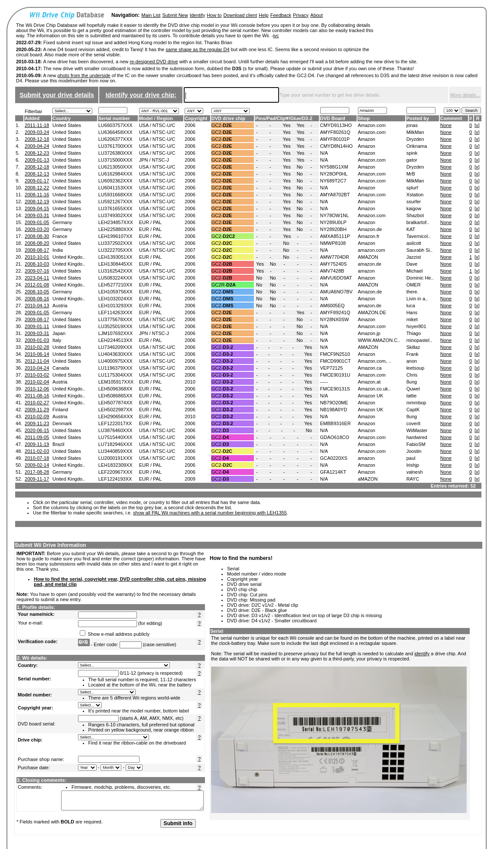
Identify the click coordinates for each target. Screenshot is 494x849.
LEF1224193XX (115, 478)
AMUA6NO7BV (336, 291)
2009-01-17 (37, 180)
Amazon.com (372, 125)
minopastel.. (419, 340)
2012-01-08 (37, 284)
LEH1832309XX (115, 465)
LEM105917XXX (115, 381)
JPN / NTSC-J (154, 160)
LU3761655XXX (115, 208)
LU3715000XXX (115, 160)
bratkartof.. (417, 222)
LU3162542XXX (115, 270)
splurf (412, 187)
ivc (276, 35)
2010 (190, 381)
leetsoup (415, 368)
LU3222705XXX (115, 250)
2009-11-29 (37, 409)
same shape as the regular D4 (197, 49)
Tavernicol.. (418, 236)
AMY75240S (333, 264)
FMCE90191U (335, 374)
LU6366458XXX (115, 132)
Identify (197, 15)
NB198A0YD (333, 409)
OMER (413, 284)
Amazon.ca (370, 368)
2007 (190, 250)
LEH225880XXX (115, 229)
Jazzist (413, 257)
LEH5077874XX (115, 402)
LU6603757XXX (115, 125)
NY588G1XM (334, 166)
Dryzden (415, 139)
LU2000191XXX (115, 458)
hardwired (416, 437)
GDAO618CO (334, 437)
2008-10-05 (37, 291)
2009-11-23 (37, 423)
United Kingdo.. (68, 257)
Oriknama (416, 146)
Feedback (280, 15)
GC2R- (223, 284)
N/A (324, 153)
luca (410, 305)
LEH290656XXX (115, 416)
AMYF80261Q (335, 132)
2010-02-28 (37, 347)
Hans (412, 312)
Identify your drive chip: (141, 94)
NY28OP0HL (334, 173)
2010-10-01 (37, 257)
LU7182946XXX (115, 444)
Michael (414, 270)
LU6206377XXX (115, 139)
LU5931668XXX (115, 194)
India (57, 250)
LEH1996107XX (115, 236)
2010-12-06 (37, 388)
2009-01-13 (37, 160)
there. (412, 291)
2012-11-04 (37, 361)
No (300, 166)
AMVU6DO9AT (336, 277)
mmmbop (416, 402)
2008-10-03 (37, 264)
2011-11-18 (37, 125)
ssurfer (413, 201)
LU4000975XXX (115, 361)
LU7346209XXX (115, 347)
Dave (412, 264)
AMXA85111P (335, 236)
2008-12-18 (37, 139)
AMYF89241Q (335, 312)
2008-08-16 (37, 298)
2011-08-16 (37, 395)
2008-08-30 (37, 236)
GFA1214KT (333, 472)
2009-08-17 (37, 319)
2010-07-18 (37, 458)
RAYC (412, 478)
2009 (190, 478)
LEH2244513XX (115, 340)
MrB (410, 173)
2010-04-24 (37, 368)
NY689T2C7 (333, 180)
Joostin (414, 451)
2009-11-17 (37, 478)
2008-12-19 (37, 201)
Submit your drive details (57, 94)
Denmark (62, 423)
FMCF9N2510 (335, 354)
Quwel (413, 388)
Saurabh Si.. (419, 250)
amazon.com (371, 250)
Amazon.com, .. (374, 361)
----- (324, 381)
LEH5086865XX (115, 395)
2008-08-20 (37, 243)
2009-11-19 (37, 444)
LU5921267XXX (115, 201)
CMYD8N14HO (336, 146)
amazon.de (369, 264)
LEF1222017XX (115, 423)
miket (412, 319)
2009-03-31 (37, 215)
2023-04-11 (37, 277)
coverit (413, 423)
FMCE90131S (335, 388)
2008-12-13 (37, 173)
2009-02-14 (37, 465)
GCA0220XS (334, 458)
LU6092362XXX (115, 180)
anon (411, 361)
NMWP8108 (333, 243)
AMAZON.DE (372, 312)
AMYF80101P (335, 139)
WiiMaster (417, 430)
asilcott (413, 243)
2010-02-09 (37, 416)
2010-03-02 (37, 374)
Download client (240, 15)
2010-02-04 (37, 381)
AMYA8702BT (335, 194)
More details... (465, 95)
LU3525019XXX (115, 326)
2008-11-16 (37, 194)
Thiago (413, 333)
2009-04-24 (37, 146)
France (59, 236)
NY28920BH (333, 229)
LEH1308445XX (115, 264)
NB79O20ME (334, 402)
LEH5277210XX (115, 284)
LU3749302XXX (115, 215)
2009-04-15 (37, 208)
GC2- (221, 125)
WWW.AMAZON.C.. (379, 340)
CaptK (413, 409)
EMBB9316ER (335, 423)
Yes (287, 125)
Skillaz (413, 347)
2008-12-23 (37, 153)
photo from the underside (83, 75)
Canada (60, 368)
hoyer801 (416, 326)
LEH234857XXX (115, 222)
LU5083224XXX (115, 277)
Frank (412, 354)
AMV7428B (332, 270)
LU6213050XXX (115, 166)
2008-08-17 (37, 250)
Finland (60, 409)
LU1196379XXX (115, 368)
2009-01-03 (37, 340)
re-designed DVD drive (154, 61)
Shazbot (415, 215)
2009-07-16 (37, 270)
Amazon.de (370, 229)
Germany (62, 222)
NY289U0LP (333, 222)
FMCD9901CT (335, 361)
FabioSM (416, 444)
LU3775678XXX (115, 319)
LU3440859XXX (115, 451)
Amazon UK (371, 395)
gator (411, 160)
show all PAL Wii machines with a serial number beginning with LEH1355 (210, 512)
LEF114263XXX (115, 312)
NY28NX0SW (334, 319)
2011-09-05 (37, 437)
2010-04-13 (37, 305)
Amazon (366, 139)
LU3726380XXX (115, 153)
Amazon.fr (369, 236)
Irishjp (412, 465)
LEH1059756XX (115, 291)
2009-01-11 (37, 326)
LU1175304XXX (115, 374)
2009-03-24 (37, 132)
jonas (412, 125)
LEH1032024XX (115, 298)
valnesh (414, 472)
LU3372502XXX (115, 243)
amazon (366, 270)
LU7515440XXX (115, 437)
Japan (58, 333)
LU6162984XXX (115, 173)
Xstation (415, 194)
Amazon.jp (369, 333)
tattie (411, 395)
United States (66, 125)
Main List (150, 15)
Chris (412, 374)
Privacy (301, 15)
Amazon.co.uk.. (374, 388)
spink (412, 153)
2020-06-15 (37, 430)
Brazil (58, 444)
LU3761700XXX (115, 146)
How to (214, 15)
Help (264, 15)
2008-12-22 (37, 187)
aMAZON (368, 478)
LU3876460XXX (115, 430)
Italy (56, 340)
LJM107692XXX (115, 333)
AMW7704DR (334, 257)
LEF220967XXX (115, 472)
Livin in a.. (417, 298)
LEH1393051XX (115, 257)
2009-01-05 (37, 222)
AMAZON (368, 257)
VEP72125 (331, 368)
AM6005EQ (332, 305)
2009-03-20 (37, 229)
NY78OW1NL (334, 215)
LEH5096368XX (115, 388)
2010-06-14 (37, 354)
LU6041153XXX (115, 187)
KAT (411, 229)
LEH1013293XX (115, 305)
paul (411, 458)
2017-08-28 (37, 472)
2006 (190, 125)
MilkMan (415, 132)
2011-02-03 (37, 451)
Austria (59, 305)
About (316, 15)
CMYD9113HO (336, 125)
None (446, 125)
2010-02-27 (37, 402)
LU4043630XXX (115, 354)
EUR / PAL (150, 222)
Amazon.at (369, 381)
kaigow (413, 208)
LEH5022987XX (115, 409)
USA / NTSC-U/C (157, 125)
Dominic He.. (420, 277)
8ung (411, 381)
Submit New (175, 15)
